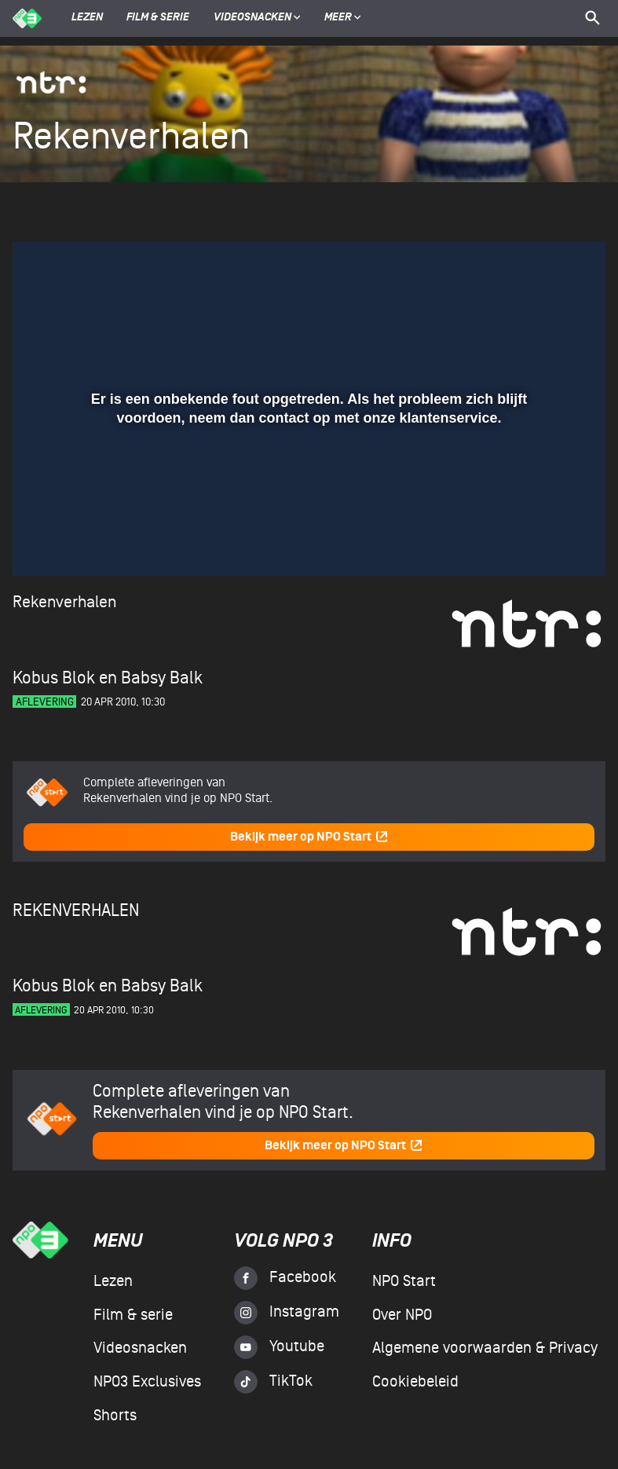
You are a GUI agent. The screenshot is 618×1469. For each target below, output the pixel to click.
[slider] (307, 509)
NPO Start (404, 1281)
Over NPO (402, 1315)
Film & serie (157, 18)
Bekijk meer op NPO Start (309, 837)
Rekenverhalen (64, 602)
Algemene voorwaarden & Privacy (485, 1348)
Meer (342, 18)
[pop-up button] (542, 541)
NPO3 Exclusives (147, 1381)
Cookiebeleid (415, 1381)
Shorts (115, 1415)
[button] (43, 541)
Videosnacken (252, 18)
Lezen (87, 18)
